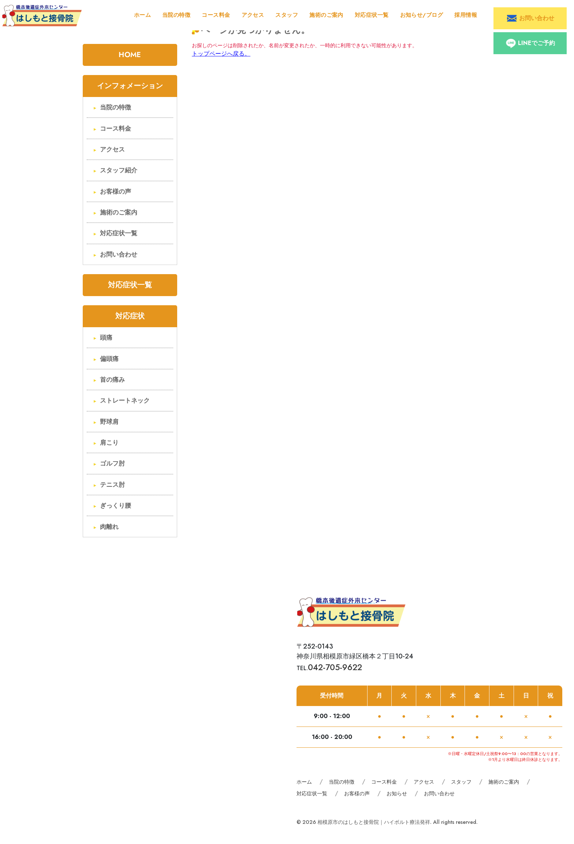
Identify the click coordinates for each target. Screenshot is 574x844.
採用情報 (465, 15)
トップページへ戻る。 (221, 53)
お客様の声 (115, 191)
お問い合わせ (118, 254)
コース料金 (216, 15)
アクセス (253, 15)
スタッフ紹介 (118, 170)
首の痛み (112, 380)
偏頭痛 (109, 359)
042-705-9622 (335, 667)
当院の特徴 (176, 15)
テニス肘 (112, 485)
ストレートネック (125, 400)
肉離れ (109, 527)
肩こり (109, 443)
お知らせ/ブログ (421, 15)
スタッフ (286, 15)
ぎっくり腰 (115, 506)
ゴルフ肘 (112, 463)
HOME (130, 54)
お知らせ (397, 793)
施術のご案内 (326, 15)
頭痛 (106, 338)
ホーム (142, 15)
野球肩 (109, 422)
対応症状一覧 (372, 15)
